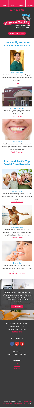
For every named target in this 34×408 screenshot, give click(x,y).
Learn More (17, 306)
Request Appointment (17, 33)
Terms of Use (5, 403)
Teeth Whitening (17, 152)
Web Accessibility (14, 403)
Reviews (17, 366)
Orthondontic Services (17, 273)
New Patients (16, 116)
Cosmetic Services (17, 238)
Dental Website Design (24, 403)
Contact (17, 368)
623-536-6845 (17, 9)
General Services (17, 202)
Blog (16, 363)
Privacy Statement (26, 401)
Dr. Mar (17, 83)
